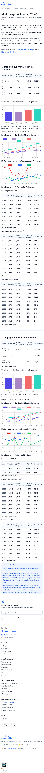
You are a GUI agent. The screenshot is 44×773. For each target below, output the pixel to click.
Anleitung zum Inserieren (9, 683)
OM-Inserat (5, 646)
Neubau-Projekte (7, 651)
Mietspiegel (5, 694)
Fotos (3, 672)
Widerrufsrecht (38, 741)
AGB (19, 741)
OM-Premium (5, 648)
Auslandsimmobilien (7, 707)
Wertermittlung (6, 662)
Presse (3, 721)
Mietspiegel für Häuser (9, 52)
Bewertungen (11, 748)
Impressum (12, 741)
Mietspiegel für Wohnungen (25, 50)
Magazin (4, 689)
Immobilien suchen (7, 705)
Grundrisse (4, 667)
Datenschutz (27, 741)
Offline (3, 675)
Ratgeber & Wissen (7, 686)
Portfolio (4, 654)
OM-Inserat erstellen (8, 702)
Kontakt (3, 741)
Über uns (4, 718)
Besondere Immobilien (8, 710)
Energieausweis (6, 665)
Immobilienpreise (6, 691)
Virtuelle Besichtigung (8, 670)
